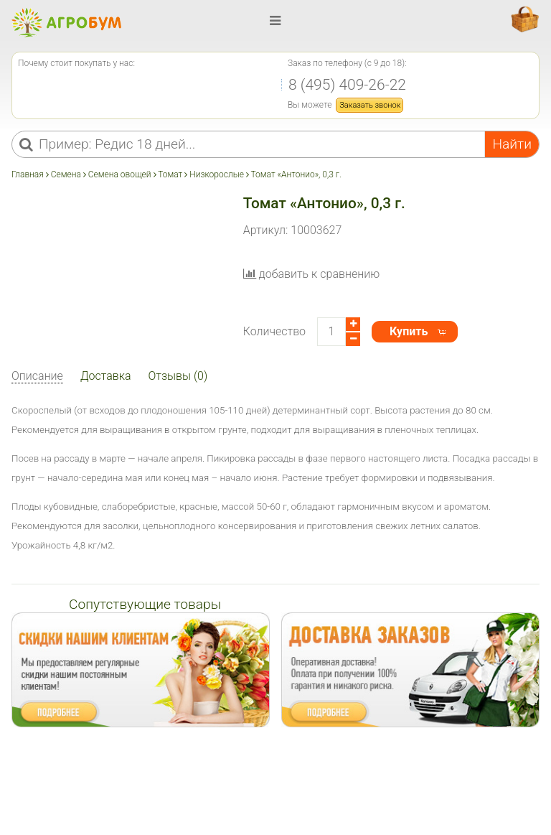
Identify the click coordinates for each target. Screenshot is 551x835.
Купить (409, 331)
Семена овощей (119, 174)
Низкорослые (216, 174)
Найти (512, 144)
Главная (28, 174)
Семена (66, 174)
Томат (170, 174)
